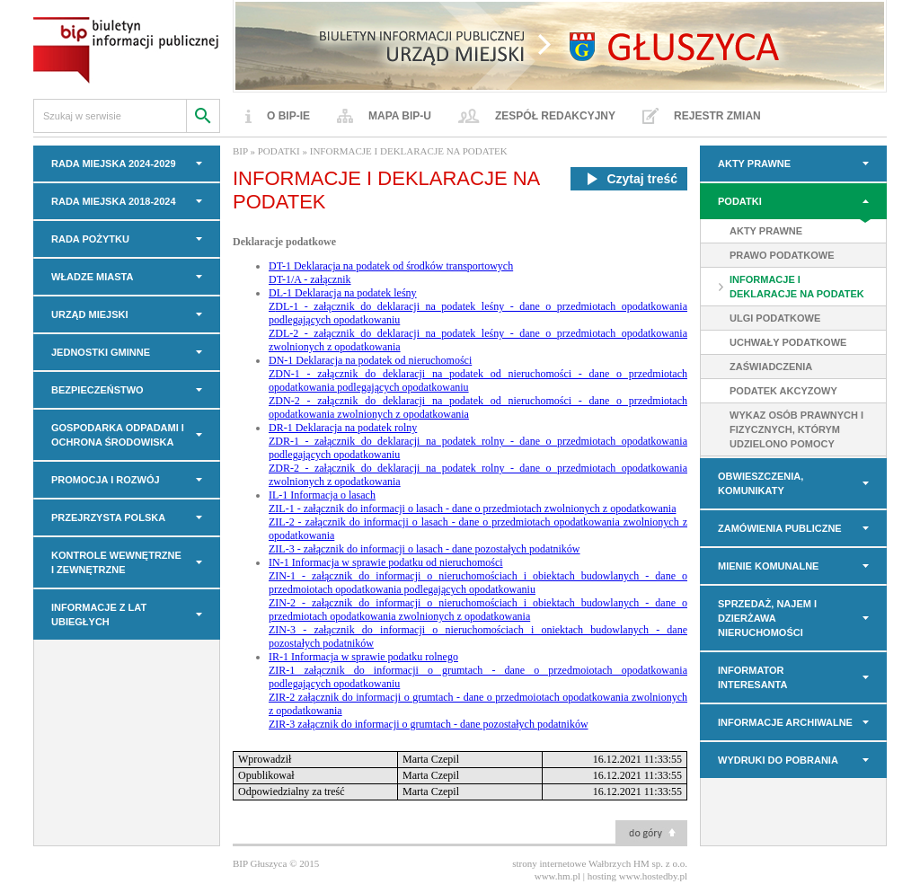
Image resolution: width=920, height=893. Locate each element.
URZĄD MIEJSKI (89, 314)
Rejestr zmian (717, 116)
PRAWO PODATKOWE (782, 255)
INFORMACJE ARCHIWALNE (785, 722)
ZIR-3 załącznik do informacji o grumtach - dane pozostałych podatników (428, 724)
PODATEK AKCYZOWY (783, 390)
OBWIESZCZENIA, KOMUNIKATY (760, 483)
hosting (602, 876)
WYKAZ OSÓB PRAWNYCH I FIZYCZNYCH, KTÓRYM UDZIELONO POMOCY (796, 429)
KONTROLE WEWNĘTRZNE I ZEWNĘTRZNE (116, 562)
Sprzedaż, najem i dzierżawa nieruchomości (767, 618)
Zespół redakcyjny (555, 116)
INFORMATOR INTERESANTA (752, 677)
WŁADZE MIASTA (92, 276)
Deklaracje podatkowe (284, 241)
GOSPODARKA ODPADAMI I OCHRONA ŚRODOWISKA (117, 434)
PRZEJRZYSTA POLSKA (108, 517)
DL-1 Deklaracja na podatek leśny (343, 293)
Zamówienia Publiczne (780, 528)
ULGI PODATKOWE (775, 318)
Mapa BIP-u (399, 116)
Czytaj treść (628, 179)
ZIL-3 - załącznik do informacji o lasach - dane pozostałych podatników (424, 549)
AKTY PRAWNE (754, 163)
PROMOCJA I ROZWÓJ (105, 479)
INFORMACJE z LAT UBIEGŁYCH (98, 614)
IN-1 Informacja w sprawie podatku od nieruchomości (386, 562)
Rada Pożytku (90, 239)
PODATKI (740, 201)
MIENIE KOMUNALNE (768, 566)
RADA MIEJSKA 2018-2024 (113, 201)
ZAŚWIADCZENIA (771, 366)
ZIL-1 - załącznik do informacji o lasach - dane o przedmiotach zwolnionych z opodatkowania (473, 508)
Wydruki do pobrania (778, 760)
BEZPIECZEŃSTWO (97, 390)
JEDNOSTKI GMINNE (100, 352)
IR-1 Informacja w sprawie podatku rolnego (363, 656)
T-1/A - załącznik (314, 279)
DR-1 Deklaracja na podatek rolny (343, 427)
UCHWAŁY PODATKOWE (788, 342)
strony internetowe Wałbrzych (571, 863)
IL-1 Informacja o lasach (322, 495)
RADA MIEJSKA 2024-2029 (113, 163)
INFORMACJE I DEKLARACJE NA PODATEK (797, 286)
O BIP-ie (288, 116)
